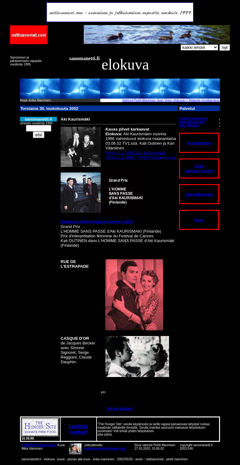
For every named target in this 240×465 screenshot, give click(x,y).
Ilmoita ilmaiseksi (192, 122)
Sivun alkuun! (120, 408)
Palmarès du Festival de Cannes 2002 (97, 221)
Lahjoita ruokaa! (78, 429)
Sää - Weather (189, 125)
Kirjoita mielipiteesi (193, 118)
